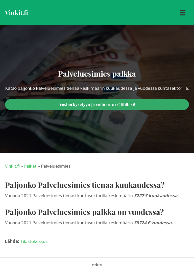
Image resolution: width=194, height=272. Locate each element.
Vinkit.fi (12, 166)
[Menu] (182, 12)
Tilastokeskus (33, 241)
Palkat (30, 166)
